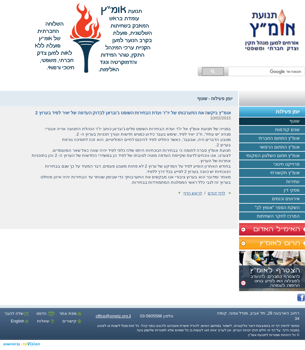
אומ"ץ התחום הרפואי (282, 147)
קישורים (71, 321)
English (19, 321)
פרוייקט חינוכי (289, 164)
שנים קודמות (290, 130)
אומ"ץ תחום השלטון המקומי (275, 156)
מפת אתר (70, 313)
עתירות (295, 182)
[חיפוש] (267, 71)
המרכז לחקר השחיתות (281, 216)
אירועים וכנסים (288, 199)
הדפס (45, 313)
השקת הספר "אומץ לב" (280, 208)
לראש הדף (190, 193)
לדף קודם (219, 193)
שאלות (46, 321)
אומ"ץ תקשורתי (287, 173)
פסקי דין (294, 190)
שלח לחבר (16, 313)
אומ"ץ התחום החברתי (281, 139)
